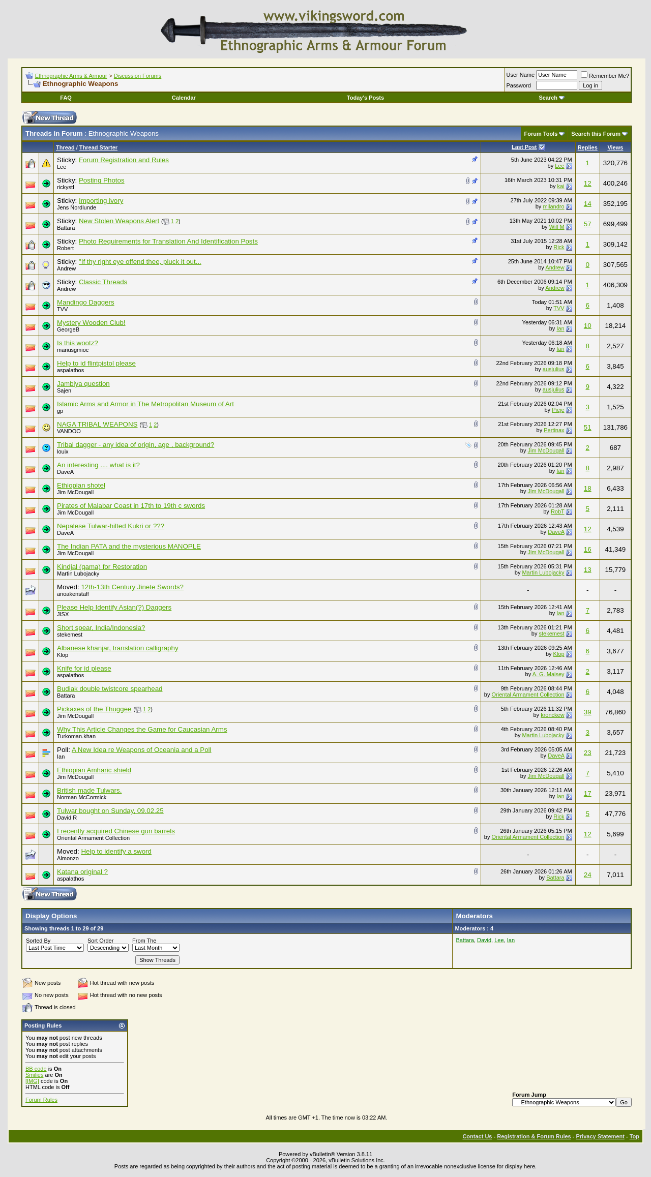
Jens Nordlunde (76, 207)
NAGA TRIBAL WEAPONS (97, 424)
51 (587, 427)
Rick (558, 247)
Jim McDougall (545, 450)
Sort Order (100, 941)
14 (587, 203)
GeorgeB (68, 329)
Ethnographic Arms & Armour (71, 76)
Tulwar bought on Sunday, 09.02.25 (110, 810)
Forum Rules (41, 1100)
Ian (560, 328)
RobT (558, 511)
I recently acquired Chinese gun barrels (116, 831)
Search (552, 98)
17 (587, 793)
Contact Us (477, 1136)
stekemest (69, 634)
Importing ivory (101, 200)
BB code (36, 1069)
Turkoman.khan (76, 736)
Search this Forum (595, 134)
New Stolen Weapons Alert (119, 221)
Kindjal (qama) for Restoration (102, 566)
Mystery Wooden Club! (91, 322)
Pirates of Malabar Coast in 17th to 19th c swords (131, 505)
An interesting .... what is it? (98, 465)
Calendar (184, 98)
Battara (66, 228)
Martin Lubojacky (78, 573)
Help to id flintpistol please (96, 363)
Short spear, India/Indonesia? (101, 627)
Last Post (524, 147)
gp (60, 411)
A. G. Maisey (548, 674)
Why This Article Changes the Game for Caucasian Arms (142, 729)
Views (615, 147)
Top (634, 1136)
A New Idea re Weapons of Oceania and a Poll (142, 749)
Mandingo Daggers (85, 302)
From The (144, 941)
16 (587, 549)
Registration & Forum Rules (534, 1136)
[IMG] (32, 1081)
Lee (61, 167)
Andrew (66, 268)
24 (587, 875)
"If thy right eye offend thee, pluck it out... (140, 261)
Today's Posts (365, 98)
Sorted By (38, 941)
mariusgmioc (72, 350)
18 (587, 488)
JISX (63, 614)
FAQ (66, 98)
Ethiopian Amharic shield (94, 770)
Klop (62, 655)
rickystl (65, 187)
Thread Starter (98, 147)
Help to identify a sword (116, 851)
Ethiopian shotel (81, 485)
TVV (62, 309)
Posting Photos (102, 180)
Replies (588, 147)
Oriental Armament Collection (528, 694)
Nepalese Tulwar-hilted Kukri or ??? (110, 526)
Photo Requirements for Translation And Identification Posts (168, 241)
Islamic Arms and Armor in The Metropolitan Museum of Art (145, 404)
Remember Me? (605, 76)
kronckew (552, 715)
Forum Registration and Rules (124, 160)
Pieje (558, 410)
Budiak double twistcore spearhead (109, 688)
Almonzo (68, 858)
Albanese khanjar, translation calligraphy (118, 648)
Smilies (34, 1075)
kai (561, 186)
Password (519, 85)
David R (67, 817)
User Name (521, 75)
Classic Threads (103, 282)
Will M (557, 227)
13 (587, 570)
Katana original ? (82, 872)
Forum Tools (541, 134)
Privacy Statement (600, 1136)
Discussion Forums (138, 76)
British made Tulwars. (89, 790)
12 (587, 183)
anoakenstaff (73, 594)
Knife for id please (84, 668)
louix (63, 451)
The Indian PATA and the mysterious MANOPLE (129, 546)
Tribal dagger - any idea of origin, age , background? (135, 444)
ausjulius (554, 369)
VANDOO (69, 431)
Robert (65, 248)
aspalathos (70, 370)
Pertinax (554, 430)
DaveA (65, 472)
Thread (65, 147)
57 (587, 224)
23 (587, 753)
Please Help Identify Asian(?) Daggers (114, 607)
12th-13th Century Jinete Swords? (132, 587)
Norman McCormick (81, 797)
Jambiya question (83, 383)
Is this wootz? (77, 343)
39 (587, 712)
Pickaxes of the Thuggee (94, 709)
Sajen (64, 390)
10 (587, 325)
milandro (553, 206)
